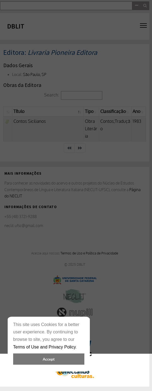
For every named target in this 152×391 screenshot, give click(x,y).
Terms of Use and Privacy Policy (44, 347)
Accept (49, 359)
